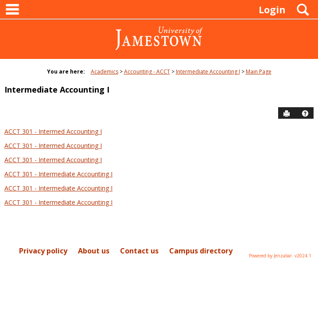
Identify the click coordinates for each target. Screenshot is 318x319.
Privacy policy (43, 251)
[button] (305, 113)
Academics (104, 71)
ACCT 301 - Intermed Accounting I (53, 131)
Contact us (139, 251)
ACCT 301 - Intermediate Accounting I (58, 174)
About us (93, 251)
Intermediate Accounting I (208, 71)
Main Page (258, 71)
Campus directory (201, 251)
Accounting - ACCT (147, 71)
